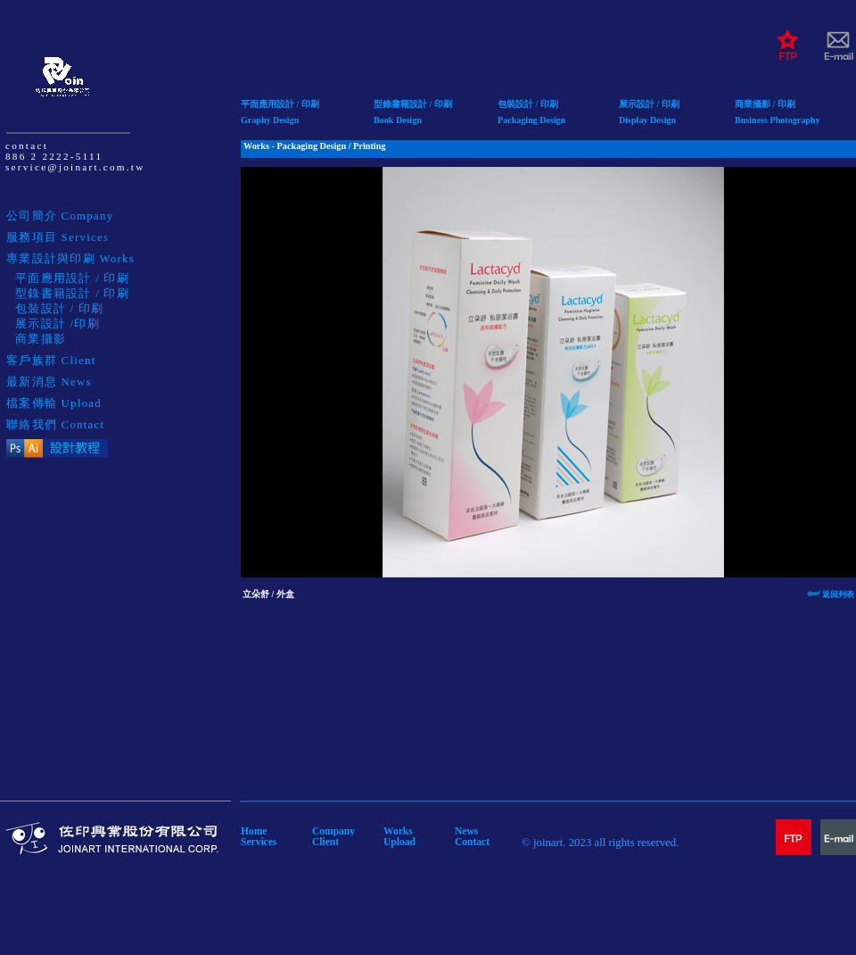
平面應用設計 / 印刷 (280, 104)
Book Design (398, 120)
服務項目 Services (57, 237)
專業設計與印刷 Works (70, 259)
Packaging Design (531, 120)
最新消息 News (49, 382)
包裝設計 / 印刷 (528, 104)
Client (325, 841)
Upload (399, 841)
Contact (472, 841)
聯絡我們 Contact (55, 425)
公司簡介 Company (59, 216)
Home (254, 831)
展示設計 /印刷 (57, 324)
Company (333, 831)
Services (258, 841)
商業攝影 (40, 339)
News (466, 831)
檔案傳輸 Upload (54, 403)
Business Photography (777, 120)
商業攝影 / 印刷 (765, 104)
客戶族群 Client (51, 360)
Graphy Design (270, 120)
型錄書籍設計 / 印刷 (413, 104)
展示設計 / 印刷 (649, 104)
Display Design (647, 120)
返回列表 (838, 594)
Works (398, 831)
